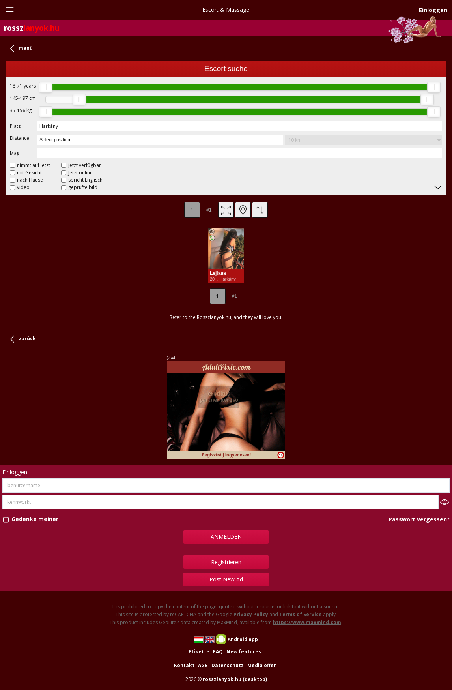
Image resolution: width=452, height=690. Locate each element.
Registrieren (226, 562)
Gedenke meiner (34, 519)
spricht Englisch (85, 179)
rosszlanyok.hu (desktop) (235, 679)
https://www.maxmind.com (307, 622)
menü (26, 48)
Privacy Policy (250, 614)
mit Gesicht (29, 172)
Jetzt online (80, 172)
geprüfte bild (82, 187)
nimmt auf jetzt (33, 165)
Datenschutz (227, 665)
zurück (27, 338)
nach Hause (30, 179)
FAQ (218, 651)
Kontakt (184, 665)
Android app (243, 639)
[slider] (45, 87)
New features (243, 651)
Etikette (199, 651)
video (23, 187)
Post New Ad (226, 579)
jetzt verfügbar (84, 165)
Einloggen (433, 10)
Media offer (261, 665)
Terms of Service (300, 614)
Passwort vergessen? (419, 519)
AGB (203, 665)
